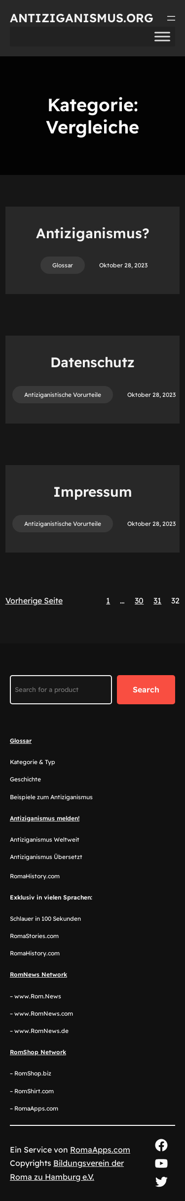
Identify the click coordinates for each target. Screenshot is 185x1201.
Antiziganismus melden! (44, 818)
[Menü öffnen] (171, 18)
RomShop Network (38, 1052)
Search (146, 689)
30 (139, 600)
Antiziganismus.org (81, 17)
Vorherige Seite (34, 600)
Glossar (62, 265)
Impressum (92, 491)
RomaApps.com (100, 1150)
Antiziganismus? (92, 233)
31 (157, 600)
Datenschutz (92, 362)
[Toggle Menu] (162, 36)
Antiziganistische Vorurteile (62, 394)
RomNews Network (38, 974)
